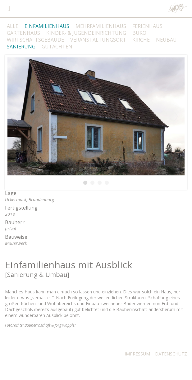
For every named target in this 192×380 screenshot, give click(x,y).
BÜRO (139, 32)
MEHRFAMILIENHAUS (100, 26)
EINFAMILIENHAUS (47, 26)
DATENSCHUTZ (171, 354)
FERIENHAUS (147, 26)
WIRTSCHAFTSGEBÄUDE (35, 39)
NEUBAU (166, 39)
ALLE (12, 26)
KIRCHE (141, 39)
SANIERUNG (21, 46)
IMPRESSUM (137, 354)
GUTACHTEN (57, 46)
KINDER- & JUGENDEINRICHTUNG (86, 32)
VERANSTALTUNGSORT (98, 39)
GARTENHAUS (23, 32)
